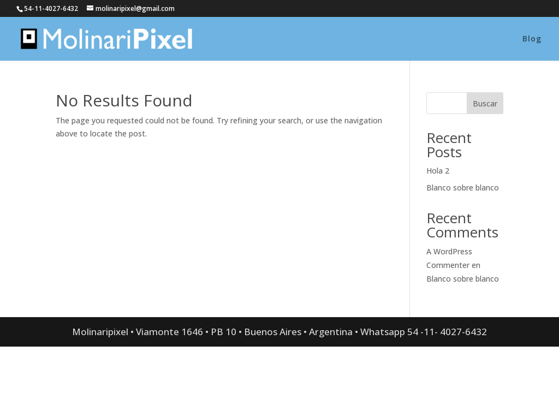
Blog (532, 39)
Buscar (485, 103)
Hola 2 (437, 170)
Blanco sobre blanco (462, 187)
